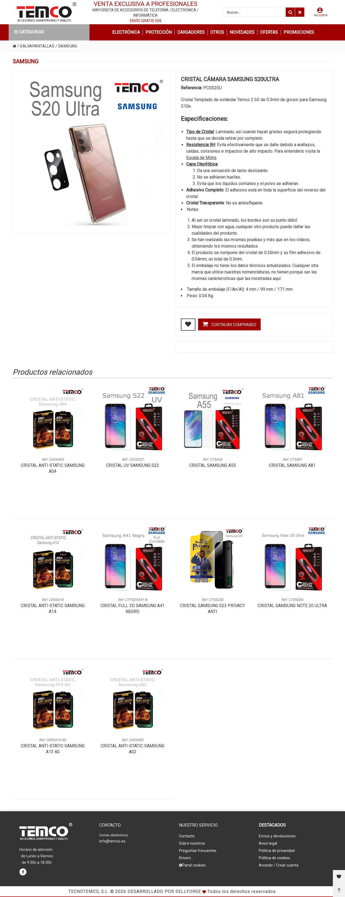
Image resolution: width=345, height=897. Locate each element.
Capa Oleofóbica (202, 164)
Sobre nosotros (192, 843)
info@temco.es (112, 841)
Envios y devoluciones (277, 836)
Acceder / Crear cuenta (278, 865)
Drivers (185, 858)
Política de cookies (274, 858)
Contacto (187, 836)
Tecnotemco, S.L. (88, 891)
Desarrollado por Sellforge (164, 891)
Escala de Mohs (201, 157)
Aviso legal (268, 843)
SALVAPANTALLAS (37, 46)
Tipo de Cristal (200, 131)
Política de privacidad (277, 850)
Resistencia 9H (200, 144)
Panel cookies (192, 865)
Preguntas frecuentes (197, 850)
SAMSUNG (67, 46)
